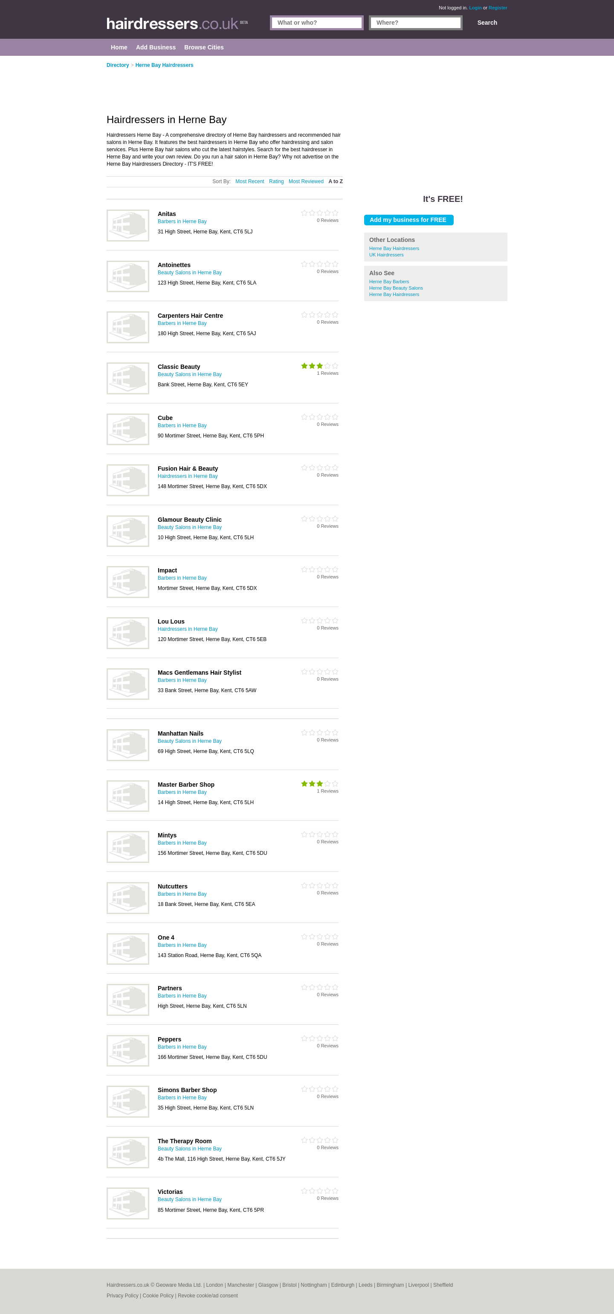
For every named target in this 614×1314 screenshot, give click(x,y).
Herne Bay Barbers (389, 281)
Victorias (170, 1191)
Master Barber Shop (186, 784)
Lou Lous (171, 621)
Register (498, 7)
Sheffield (443, 1285)
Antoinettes (174, 265)
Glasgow (268, 1285)
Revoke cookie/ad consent (208, 1296)
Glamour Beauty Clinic (190, 519)
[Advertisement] (435, 119)
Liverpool (418, 1285)
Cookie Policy (158, 1296)
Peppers (169, 1039)
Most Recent (249, 181)
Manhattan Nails (180, 733)
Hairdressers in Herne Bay (188, 476)
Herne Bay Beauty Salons (396, 287)
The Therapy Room (185, 1141)
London (214, 1285)
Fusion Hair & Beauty (188, 468)
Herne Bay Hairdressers (394, 248)
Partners (170, 988)
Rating (276, 181)
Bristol (289, 1285)
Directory (118, 65)
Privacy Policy (123, 1296)
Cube (165, 417)
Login (475, 7)
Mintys (167, 835)
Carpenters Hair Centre (190, 315)
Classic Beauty (179, 366)
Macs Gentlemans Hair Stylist (199, 672)
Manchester (240, 1285)
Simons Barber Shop (187, 1090)
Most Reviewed (306, 181)
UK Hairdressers (386, 254)
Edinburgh (343, 1285)
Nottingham (314, 1285)
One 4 (166, 937)
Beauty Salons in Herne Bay (190, 273)
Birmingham (390, 1285)
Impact (167, 570)
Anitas (167, 213)
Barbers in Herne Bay (182, 221)
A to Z (335, 181)
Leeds (366, 1285)
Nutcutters (173, 886)
